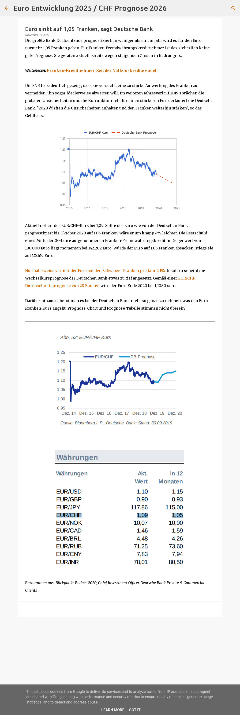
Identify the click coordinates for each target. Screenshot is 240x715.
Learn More (112, 710)
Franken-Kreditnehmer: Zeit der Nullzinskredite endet (101, 70)
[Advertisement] (120, 657)
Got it (134, 710)
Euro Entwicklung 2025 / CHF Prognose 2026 (90, 8)
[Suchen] (173, 8)
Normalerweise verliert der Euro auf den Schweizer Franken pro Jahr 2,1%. (95, 270)
